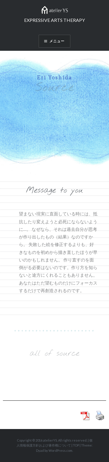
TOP (76, 445)
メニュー (57, 41)
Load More (54, 373)
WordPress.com (60, 450)
